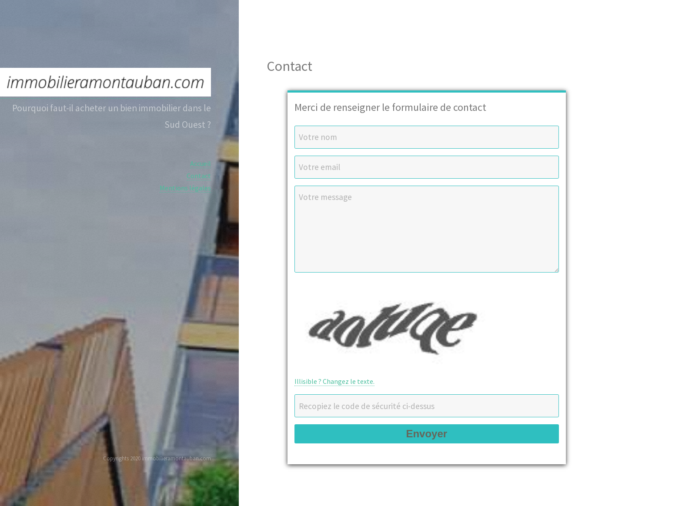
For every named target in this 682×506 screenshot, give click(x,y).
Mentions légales (185, 187)
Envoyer (426, 433)
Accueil (200, 163)
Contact (199, 175)
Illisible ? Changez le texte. (334, 381)
